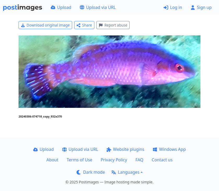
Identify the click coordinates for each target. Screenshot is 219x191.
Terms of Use (79, 160)
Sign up (201, 7)
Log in (173, 7)
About (52, 160)
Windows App (169, 149)
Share (84, 25)
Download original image (45, 25)
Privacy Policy (114, 160)
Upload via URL (98, 7)
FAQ (139, 160)
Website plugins (125, 149)
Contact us (162, 160)
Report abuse (113, 25)
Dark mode (91, 172)
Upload (61, 7)
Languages (125, 172)
